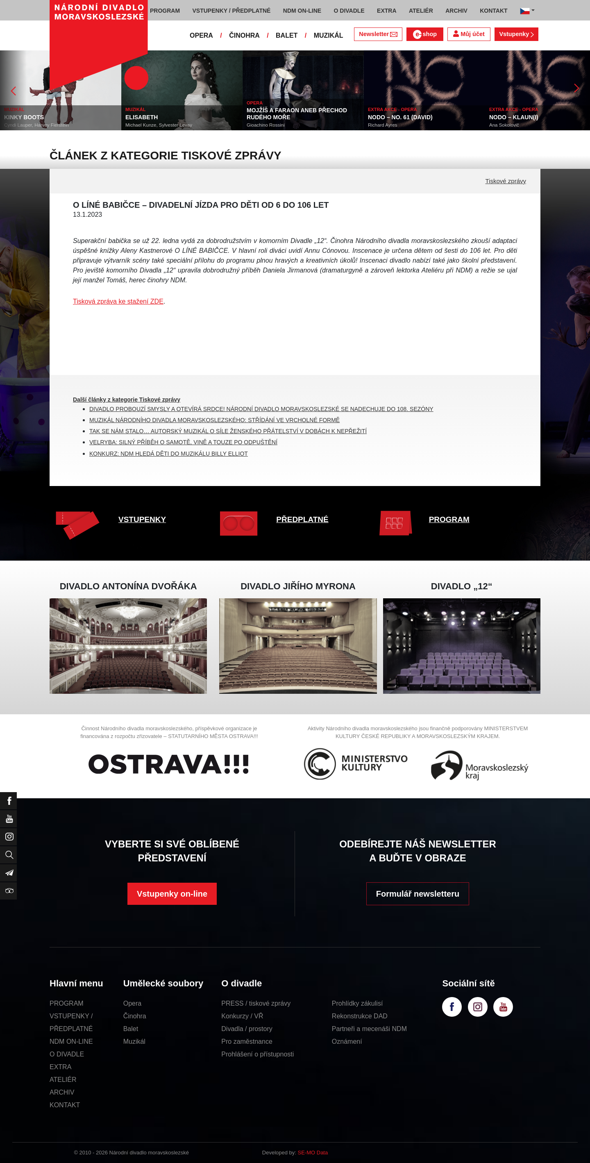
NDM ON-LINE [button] (302, 10)
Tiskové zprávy (506, 180)
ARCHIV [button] (456, 10)
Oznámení (347, 1041)
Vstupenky (516, 34)
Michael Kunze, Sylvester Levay (158, 125)
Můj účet (468, 33)
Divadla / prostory (246, 1028)
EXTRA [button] (386, 10)
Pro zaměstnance (246, 1041)
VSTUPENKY (142, 519)
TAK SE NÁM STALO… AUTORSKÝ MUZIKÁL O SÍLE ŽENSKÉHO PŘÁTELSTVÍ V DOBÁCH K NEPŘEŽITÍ (228, 431)
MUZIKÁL (328, 35)
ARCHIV (62, 1092)
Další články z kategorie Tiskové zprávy (126, 399)
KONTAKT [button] (493, 10)
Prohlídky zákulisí (357, 1003)
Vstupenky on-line (172, 893)
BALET (286, 35)
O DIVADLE (67, 1054)
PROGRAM (449, 519)
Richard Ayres (382, 125)
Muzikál (134, 1041)
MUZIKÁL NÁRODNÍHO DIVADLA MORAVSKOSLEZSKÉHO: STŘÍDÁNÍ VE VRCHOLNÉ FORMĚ (214, 420)
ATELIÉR (63, 1079)
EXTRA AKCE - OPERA (392, 109)
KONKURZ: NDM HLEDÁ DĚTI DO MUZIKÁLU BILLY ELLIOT (168, 453)
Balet (130, 1028)
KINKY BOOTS (24, 117)
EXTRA (60, 1066)
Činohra (134, 1016)
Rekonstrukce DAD (360, 1016)
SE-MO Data (313, 1152)
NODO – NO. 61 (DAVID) (400, 117)
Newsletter (378, 34)
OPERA (201, 35)
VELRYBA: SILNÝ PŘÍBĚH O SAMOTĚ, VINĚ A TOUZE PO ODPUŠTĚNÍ (183, 442)
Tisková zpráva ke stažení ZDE (118, 301)
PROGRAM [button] (165, 10)
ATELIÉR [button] (421, 10)
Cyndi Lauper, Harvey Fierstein (36, 125)
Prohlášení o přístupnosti (257, 1054)
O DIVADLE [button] (349, 10)
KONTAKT (65, 1105)
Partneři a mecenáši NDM (369, 1028)
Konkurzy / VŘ (242, 1016)
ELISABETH (141, 117)
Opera (132, 1003)
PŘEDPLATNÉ (302, 519)
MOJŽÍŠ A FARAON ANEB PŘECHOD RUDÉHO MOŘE (297, 113)
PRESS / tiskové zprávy (255, 1003)
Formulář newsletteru (417, 893)
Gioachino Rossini (266, 125)
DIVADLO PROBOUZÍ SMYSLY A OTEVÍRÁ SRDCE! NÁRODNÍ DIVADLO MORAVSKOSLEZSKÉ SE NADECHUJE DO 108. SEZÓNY (261, 409)
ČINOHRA (244, 35)
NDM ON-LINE (71, 1041)
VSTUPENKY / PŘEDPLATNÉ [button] (232, 10)
